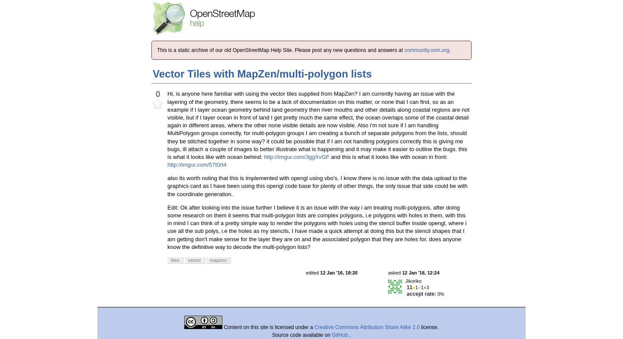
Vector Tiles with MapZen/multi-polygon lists (262, 74)
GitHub (341, 335)
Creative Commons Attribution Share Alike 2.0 (367, 327)
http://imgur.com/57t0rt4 (197, 164)
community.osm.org (427, 50)
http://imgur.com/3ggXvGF (296, 157)
